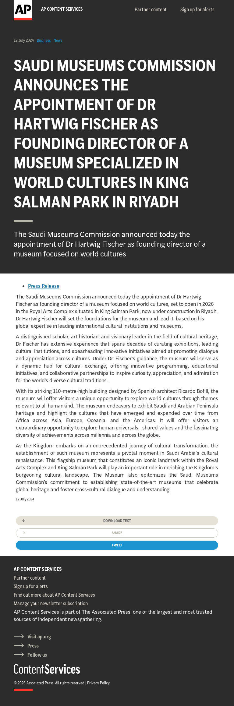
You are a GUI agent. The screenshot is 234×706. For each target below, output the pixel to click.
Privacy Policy (98, 683)
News (58, 40)
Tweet (117, 545)
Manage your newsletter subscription (51, 603)
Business (44, 40)
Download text (117, 520)
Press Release (43, 286)
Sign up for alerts (197, 9)
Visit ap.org (39, 637)
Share (117, 532)
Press (33, 646)
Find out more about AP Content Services (54, 594)
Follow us (37, 655)
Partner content (151, 9)
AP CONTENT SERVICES (38, 569)
